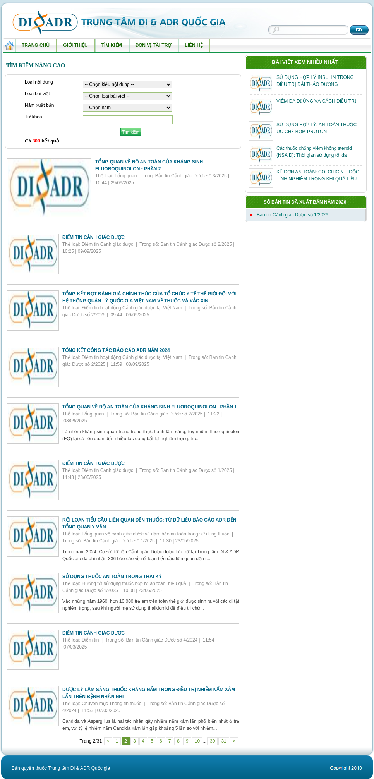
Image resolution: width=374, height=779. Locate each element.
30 (212, 741)
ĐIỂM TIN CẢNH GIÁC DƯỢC (93, 237)
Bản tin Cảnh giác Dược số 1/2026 (292, 215)
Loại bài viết (37, 94)
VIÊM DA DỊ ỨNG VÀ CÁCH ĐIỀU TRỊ (316, 101)
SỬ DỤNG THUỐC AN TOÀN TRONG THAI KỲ (112, 576)
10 (197, 741)
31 (223, 741)
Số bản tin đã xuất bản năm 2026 (305, 202)
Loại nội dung (39, 82)
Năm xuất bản (39, 106)
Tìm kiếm (110, 47)
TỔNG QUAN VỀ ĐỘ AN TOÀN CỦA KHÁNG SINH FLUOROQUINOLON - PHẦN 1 (149, 407)
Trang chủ (36, 45)
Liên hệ (192, 47)
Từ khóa (33, 117)
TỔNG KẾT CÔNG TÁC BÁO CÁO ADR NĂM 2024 (116, 350)
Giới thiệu (74, 47)
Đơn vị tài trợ (152, 47)
